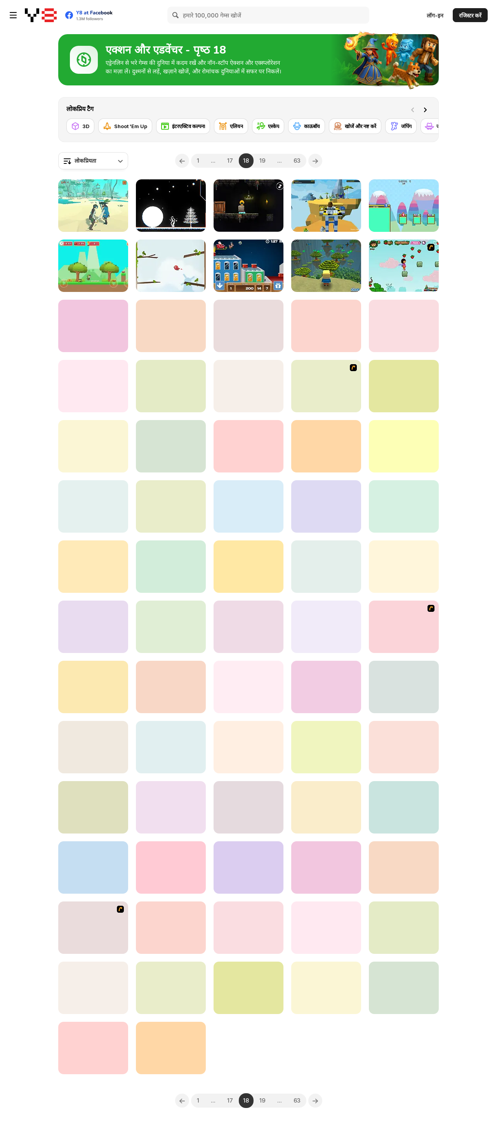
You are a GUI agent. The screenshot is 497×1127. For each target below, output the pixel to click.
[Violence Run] (93, 386)
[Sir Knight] (248, 446)
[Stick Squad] (404, 627)
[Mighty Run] (248, 867)
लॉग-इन (435, 15)
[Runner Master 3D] (326, 747)
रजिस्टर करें (470, 15)
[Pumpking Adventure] (248, 807)
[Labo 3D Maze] (171, 807)
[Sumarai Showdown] (93, 627)
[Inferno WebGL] (171, 627)
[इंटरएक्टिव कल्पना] (183, 126)
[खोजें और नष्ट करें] (355, 126)
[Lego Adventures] (326, 205)
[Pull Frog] (404, 988)
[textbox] (93, 161)
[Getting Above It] (171, 266)
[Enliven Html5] (248, 747)
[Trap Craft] (93, 687)
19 (262, 160)
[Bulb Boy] (93, 747)
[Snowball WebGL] (171, 205)
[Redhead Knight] (93, 988)
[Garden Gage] (93, 326)
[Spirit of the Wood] (326, 446)
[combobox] (93, 160)
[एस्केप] (268, 126)
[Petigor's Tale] (248, 326)
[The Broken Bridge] (326, 566)
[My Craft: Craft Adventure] (171, 687)
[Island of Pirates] (93, 205)
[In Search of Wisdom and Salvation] (171, 506)
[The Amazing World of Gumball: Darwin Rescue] (248, 687)
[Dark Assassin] (248, 205)
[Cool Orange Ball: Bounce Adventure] (248, 988)
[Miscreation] (404, 326)
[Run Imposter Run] (326, 326)
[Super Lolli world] (171, 326)
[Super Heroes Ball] (171, 386)
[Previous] (182, 161)
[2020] (171, 747)
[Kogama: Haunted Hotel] (404, 446)
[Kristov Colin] (171, 867)
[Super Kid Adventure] (93, 266)
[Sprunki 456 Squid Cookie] (248, 566)
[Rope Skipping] (248, 386)
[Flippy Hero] (93, 446)
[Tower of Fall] (93, 807)
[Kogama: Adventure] (326, 266)
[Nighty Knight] (404, 747)
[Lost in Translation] (248, 927)
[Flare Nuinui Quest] (248, 506)
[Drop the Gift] (248, 266)
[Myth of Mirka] (326, 988)
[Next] (427, 109)
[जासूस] (437, 126)
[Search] (175, 15)
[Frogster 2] (404, 807)
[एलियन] (231, 126)
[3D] (80, 126)
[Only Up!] (404, 386)
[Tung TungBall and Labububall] (93, 1048)
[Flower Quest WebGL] (93, 506)
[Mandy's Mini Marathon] (326, 927)
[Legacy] (326, 867)
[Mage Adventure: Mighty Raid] (326, 687)
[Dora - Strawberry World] (404, 266)
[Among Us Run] (171, 446)
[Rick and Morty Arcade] (171, 1048)
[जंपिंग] (401, 126)
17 (230, 160)
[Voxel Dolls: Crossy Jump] (404, 506)
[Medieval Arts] (404, 867)
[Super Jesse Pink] (171, 988)
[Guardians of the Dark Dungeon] (404, 927)
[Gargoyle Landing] (326, 506)
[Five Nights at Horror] (326, 627)
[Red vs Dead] (171, 566)
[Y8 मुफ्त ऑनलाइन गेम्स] (41, 15)
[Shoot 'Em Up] (125, 126)
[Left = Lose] (326, 807)
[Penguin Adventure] (404, 687)
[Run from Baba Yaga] (248, 627)
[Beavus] (93, 867)
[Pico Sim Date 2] (93, 927)
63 (297, 160)
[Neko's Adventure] (93, 566)
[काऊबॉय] (306, 126)
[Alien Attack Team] (326, 386)
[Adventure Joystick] (171, 927)
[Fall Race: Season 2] (404, 566)
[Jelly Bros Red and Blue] (404, 205)
